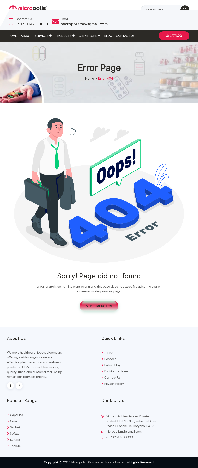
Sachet (15, 427)
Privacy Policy (114, 384)
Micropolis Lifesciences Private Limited (98, 462)
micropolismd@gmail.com (84, 24)
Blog (108, 36)
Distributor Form (116, 371)
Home (13, 36)
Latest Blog (112, 365)
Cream (14, 421)
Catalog (174, 35)
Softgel (15, 433)
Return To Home (99, 306)
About (26, 36)
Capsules (16, 415)
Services (41, 36)
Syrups (15, 440)
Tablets (15, 446)
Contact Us (125, 36)
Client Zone (88, 36)
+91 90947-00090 (32, 24)
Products (63, 36)
